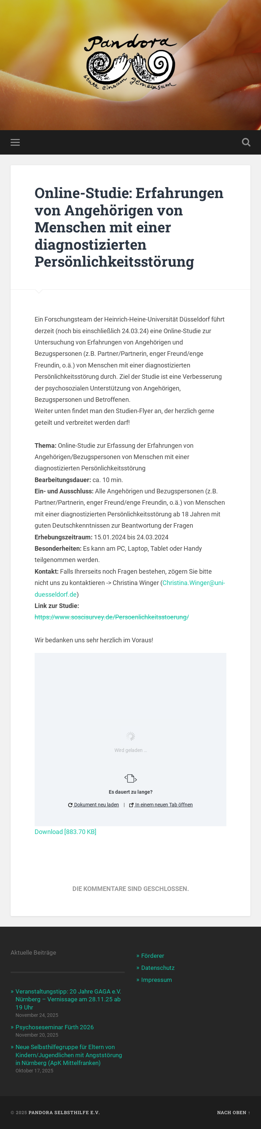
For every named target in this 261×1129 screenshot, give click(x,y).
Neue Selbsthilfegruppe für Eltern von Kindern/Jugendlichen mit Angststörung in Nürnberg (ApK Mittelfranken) (69, 1054)
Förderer (152, 955)
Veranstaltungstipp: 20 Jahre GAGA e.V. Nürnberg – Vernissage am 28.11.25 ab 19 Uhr (68, 999)
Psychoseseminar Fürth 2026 (55, 1027)
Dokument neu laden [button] (93, 804)
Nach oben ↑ (233, 1112)
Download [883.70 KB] (65, 831)
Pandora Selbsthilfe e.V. (64, 1112)
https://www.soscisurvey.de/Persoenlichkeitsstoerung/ (112, 617)
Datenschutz (157, 967)
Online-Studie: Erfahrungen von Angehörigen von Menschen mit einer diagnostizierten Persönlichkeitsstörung (129, 227)
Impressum (156, 979)
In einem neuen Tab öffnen (161, 804)
